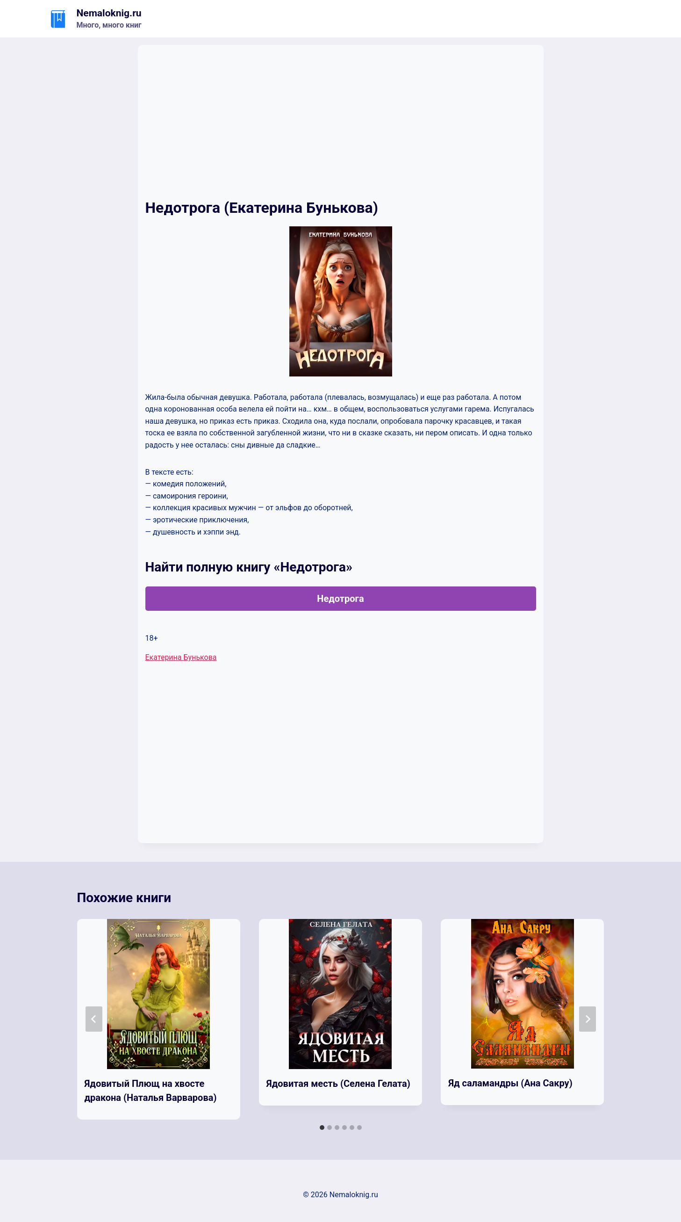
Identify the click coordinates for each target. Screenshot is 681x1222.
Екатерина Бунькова (181, 657)
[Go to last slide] (94, 1019)
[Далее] (587, 1019)
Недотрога (340, 598)
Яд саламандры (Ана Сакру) (510, 1083)
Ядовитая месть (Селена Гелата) (338, 1083)
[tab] (322, 1127)
